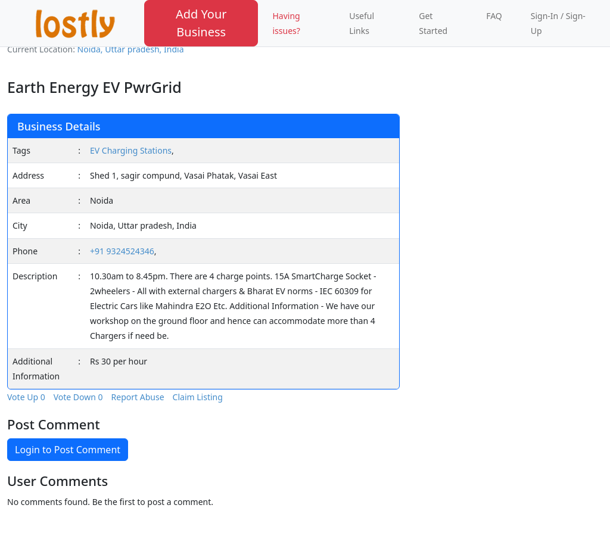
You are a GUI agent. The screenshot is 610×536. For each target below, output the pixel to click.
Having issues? (286, 23)
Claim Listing (198, 397)
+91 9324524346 (122, 251)
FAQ (494, 15)
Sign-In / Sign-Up (558, 23)
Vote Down (78, 397)
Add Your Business (201, 23)
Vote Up (26, 397)
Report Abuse (137, 397)
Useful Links (361, 23)
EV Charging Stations (131, 150)
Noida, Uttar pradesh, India (130, 49)
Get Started (433, 23)
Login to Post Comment (67, 449)
